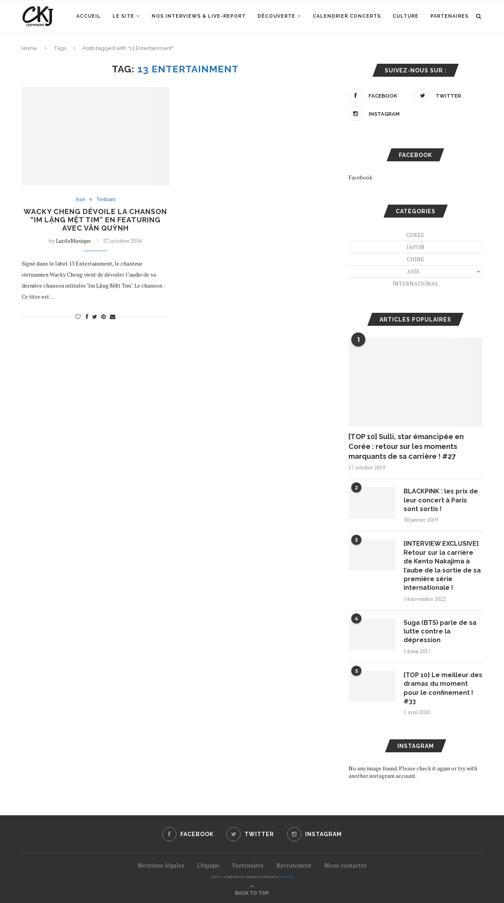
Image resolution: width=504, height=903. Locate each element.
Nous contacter (345, 865)
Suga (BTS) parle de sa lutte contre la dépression (440, 631)
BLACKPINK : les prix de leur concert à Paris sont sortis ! (441, 500)
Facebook (360, 177)
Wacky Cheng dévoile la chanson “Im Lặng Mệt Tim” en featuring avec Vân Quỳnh (95, 219)
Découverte (276, 16)
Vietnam (105, 199)
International (415, 283)
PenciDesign (286, 877)
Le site (123, 16)
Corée (415, 234)
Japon (415, 247)
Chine (415, 259)
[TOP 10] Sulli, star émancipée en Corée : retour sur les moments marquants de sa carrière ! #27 (406, 446)
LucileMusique (73, 240)
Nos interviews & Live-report (199, 16)
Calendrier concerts (347, 16)
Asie (80, 199)
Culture (406, 16)
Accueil (88, 16)
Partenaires (449, 16)
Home (29, 48)
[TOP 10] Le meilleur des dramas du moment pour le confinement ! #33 (443, 688)
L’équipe (208, 865)
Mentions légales (161, 865)
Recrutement (293, 865)
